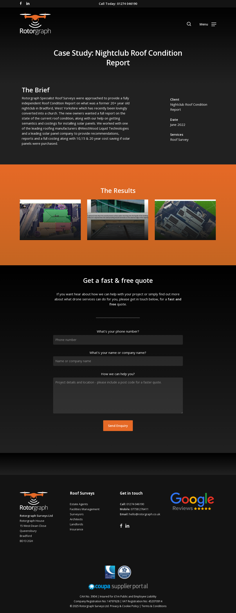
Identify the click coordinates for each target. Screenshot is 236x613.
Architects (76, 519)
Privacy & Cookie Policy (124, 606)
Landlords (76, 524)
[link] (105, 128)
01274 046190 (135, 504)
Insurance (76, 529)
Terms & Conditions (154, 606)
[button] (208, 24)
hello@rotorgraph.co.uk (144, 514)
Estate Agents (79, 504)
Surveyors (77, 514)
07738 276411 (139, 509)
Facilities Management (84, 509)
